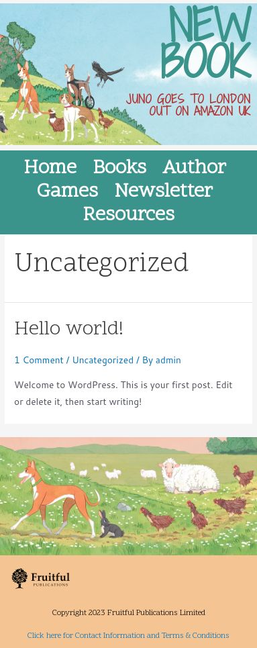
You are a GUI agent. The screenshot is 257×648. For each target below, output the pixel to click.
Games (67, 192)
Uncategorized (103, 359)
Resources (128, 216)
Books (119, 169)
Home (49, 169)
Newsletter (163, 192)
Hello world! (68, 330)
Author (194, 169)
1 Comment (39, 359)
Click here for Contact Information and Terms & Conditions (128, 636)
